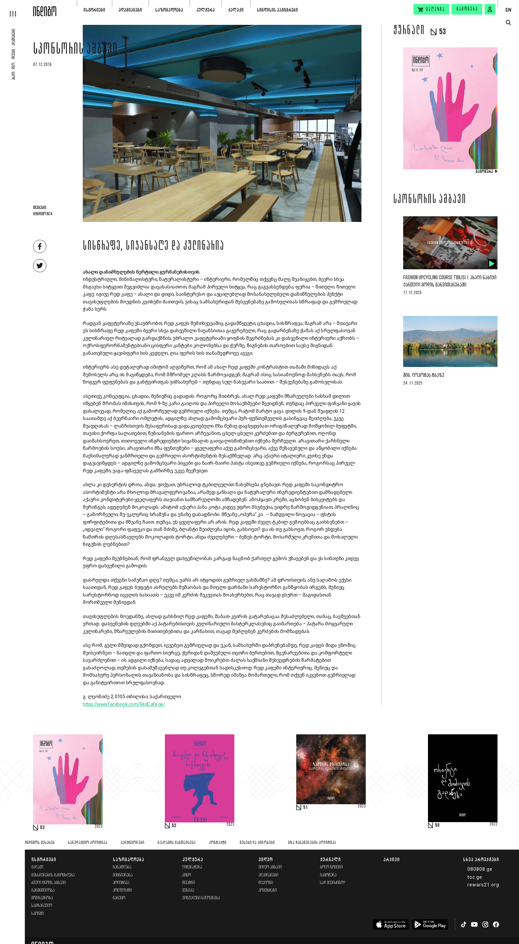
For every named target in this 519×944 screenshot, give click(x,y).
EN (508, 10)
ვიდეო (266, 859)
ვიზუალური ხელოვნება (201, 898)
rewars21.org (483, 884)
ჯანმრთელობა (43, 890)
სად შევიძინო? (332, 882)
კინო (186, 875)
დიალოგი (266, 882)
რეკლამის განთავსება (177, 842)
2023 (99, 826)
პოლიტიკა (121, 882)
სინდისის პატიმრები (277, 10)
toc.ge (474, 877)
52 (174, 825)
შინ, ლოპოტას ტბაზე (423, 375)
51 (305, 807)
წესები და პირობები (257, 842)
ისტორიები (94, 10)
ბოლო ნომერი (331, 867)
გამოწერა (467, 9)
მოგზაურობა (42, 898)
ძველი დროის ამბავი (48, 882)
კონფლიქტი (122, 890)
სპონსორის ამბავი (75, 50)
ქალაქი (236, 10)
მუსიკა (188, 890)
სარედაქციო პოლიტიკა (87, 842)
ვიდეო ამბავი (270, 867)
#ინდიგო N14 (43, 214)
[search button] (508, 23)
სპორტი (37, 913)
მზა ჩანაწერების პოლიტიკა (312, 842)
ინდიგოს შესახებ (40, 842)
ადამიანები (130, 10)
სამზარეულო (41, 905)
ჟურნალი (330, 859)
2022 (493, 824)
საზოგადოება (169, 10)
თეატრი (188, 882)
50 (437, 825)
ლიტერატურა (192, 867)
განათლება (122, 867)
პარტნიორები (132, 842)
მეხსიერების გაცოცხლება (53, 875)
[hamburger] (16, 8)
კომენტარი (268, 890)
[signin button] (490, 9)
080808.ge (480, 869)
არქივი (391, 859)
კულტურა (205, 10)
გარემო (119, 898)
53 (42, 827)
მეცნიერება (123, 875)
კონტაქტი (217, 842)
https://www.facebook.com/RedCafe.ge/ (124, 704)
